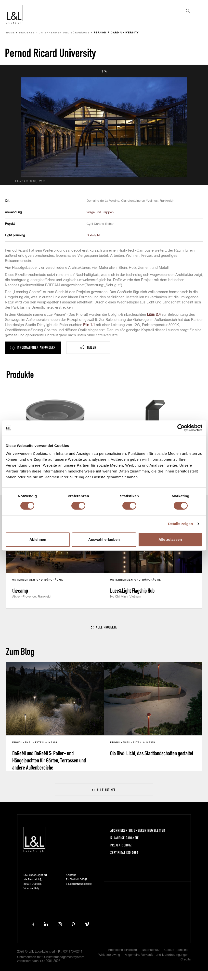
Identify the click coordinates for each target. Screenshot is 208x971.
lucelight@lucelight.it (79, 884)
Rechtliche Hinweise (122, 950)
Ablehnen (37, 539)
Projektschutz (121, 845)
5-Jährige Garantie (124, 838)
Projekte (27, 33)
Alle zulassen (170, 539)
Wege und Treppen (100, 212)
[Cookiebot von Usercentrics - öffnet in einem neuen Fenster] (180, 427)
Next (199, 71)
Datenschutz (150, 950)
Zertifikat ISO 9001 (124, 852)
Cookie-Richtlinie (176, 950)
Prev (9, 71)
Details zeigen (180, 524)
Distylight (93, 235)
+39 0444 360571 (78, 879)
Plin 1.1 (89, 325)
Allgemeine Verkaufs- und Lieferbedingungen (156, 955)
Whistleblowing (109, 955)
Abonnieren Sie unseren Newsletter (137, 830)
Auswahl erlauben (104, 539)
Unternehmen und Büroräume (64, 33)
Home (10, 33)
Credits (186, 959)
